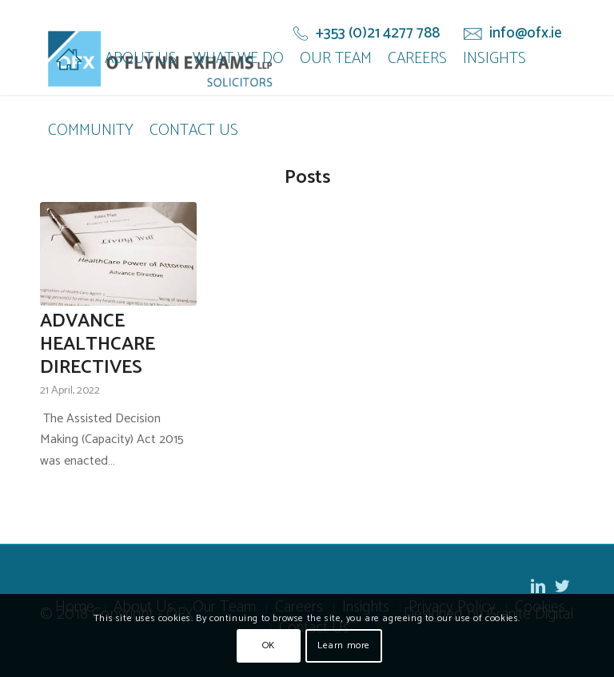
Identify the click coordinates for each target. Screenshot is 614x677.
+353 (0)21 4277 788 (378, 33)
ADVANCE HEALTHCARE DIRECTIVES (97, 344)
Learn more (343, 645)
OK (268, 645)
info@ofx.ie (525, 33)
